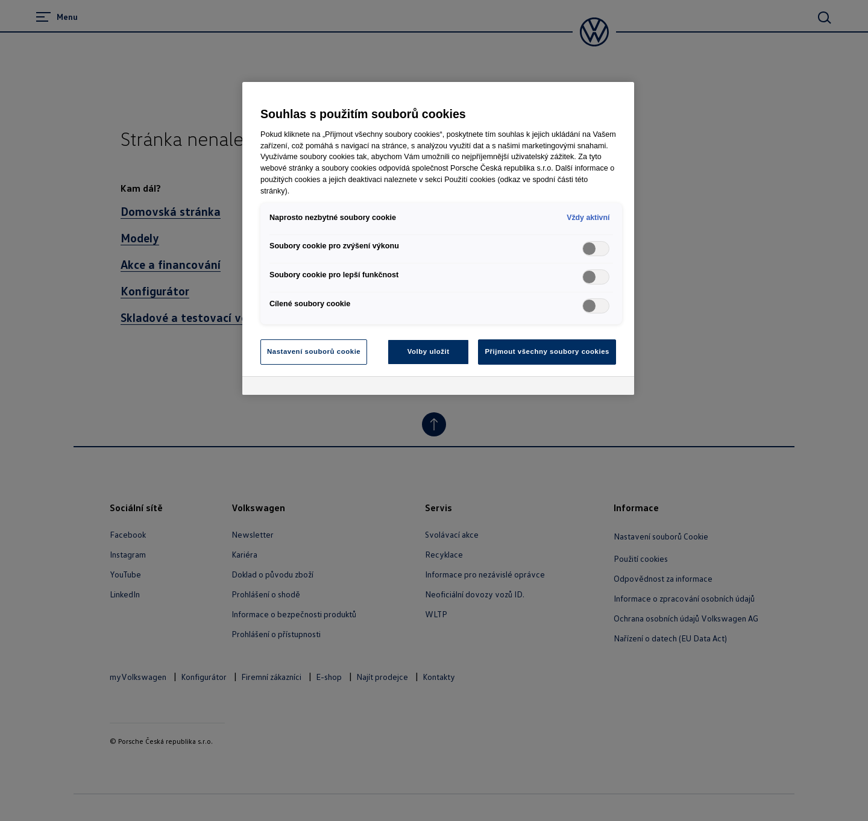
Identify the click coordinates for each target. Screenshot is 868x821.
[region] (438, 238)
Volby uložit (428, 351)
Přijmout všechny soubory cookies (547, 351)
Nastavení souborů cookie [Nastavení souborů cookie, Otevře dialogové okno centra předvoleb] (313, 351)
